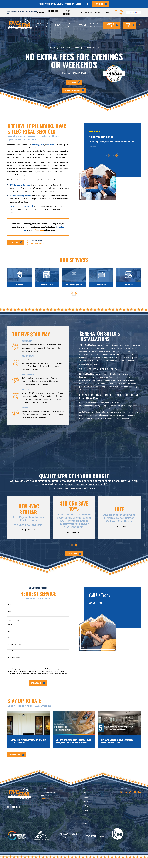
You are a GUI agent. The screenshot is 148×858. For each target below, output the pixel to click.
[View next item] (76, 293)
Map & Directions (46, 798)
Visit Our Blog (17, 754)
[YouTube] (126, 792)
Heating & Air (86, 801)
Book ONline (130, 25)
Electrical (85, 810)
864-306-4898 (119, 12)
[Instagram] (121, 792)
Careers (40, 12)
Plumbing (85, 806)
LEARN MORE (101, 4)
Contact (107, 12)
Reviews (98, 12)
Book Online (74, 82)
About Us (85, 797)
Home (84, 793)
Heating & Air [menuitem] (48, 25)
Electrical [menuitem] (82, 25)
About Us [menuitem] (38, 25)
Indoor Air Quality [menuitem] (93, 25)
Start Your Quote (112, 25)
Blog (80, 12)
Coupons (88, 12)
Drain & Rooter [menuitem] (69, 25)
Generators (85, 815)
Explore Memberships (74, 90)
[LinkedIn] (139, 792)
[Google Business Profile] (135, 792)
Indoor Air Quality (87, 819)
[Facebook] (130, 792)
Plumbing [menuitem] (59, 25)
